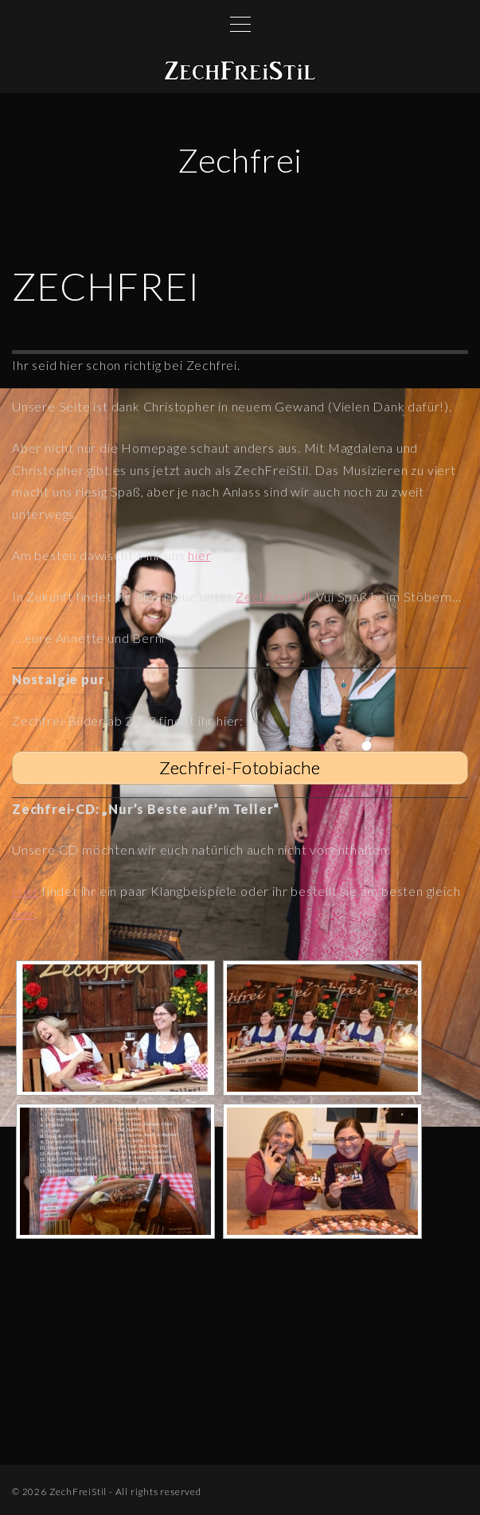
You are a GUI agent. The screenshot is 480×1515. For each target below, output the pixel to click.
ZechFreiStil (273, 596)
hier (199, 555)
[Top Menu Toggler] (240, 23)
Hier (25, 890)
